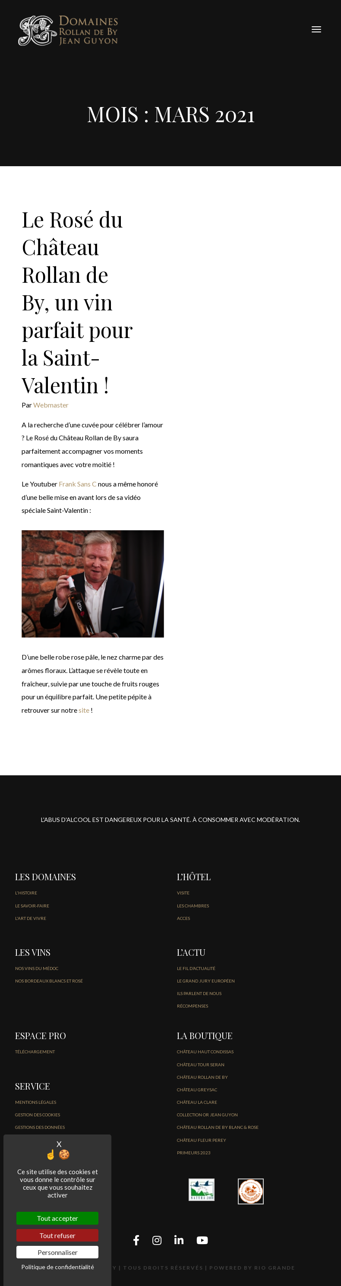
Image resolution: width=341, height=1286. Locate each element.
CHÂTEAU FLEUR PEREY (201, 1140)
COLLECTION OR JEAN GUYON (207, 1114)
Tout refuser (57, 1235)
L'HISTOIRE (26, 892)
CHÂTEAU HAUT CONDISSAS (205, 1051)
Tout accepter (57, 1218)
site (84, 710)
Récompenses (192, 1005)
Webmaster (51, 405)
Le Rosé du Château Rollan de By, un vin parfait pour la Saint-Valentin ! (77, 301)
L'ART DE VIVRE (30, 918)
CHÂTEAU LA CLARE (197, 1102)
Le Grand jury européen (206, 980)
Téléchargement (35, 1051)
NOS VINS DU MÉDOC (36, 968)
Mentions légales (35, 1102)
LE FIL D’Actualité (196, 968)
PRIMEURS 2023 (194, 1152)
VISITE (183, 892)
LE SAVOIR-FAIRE (32, 905)
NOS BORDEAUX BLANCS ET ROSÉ (49, 980)
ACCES (183, 918)
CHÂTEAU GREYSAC (197, 1089)
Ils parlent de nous (199, 993)
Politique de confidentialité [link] (57, 1266)
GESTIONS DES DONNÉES (40, 1127)
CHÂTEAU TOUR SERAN (200, 1064)
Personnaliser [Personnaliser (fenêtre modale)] (58, 1252)
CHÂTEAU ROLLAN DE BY (202, 1077)
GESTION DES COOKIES (37, 1114)
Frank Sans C (78, 484)
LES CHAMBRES (193, 905)
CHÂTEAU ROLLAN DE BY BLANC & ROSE (218, 1127)
